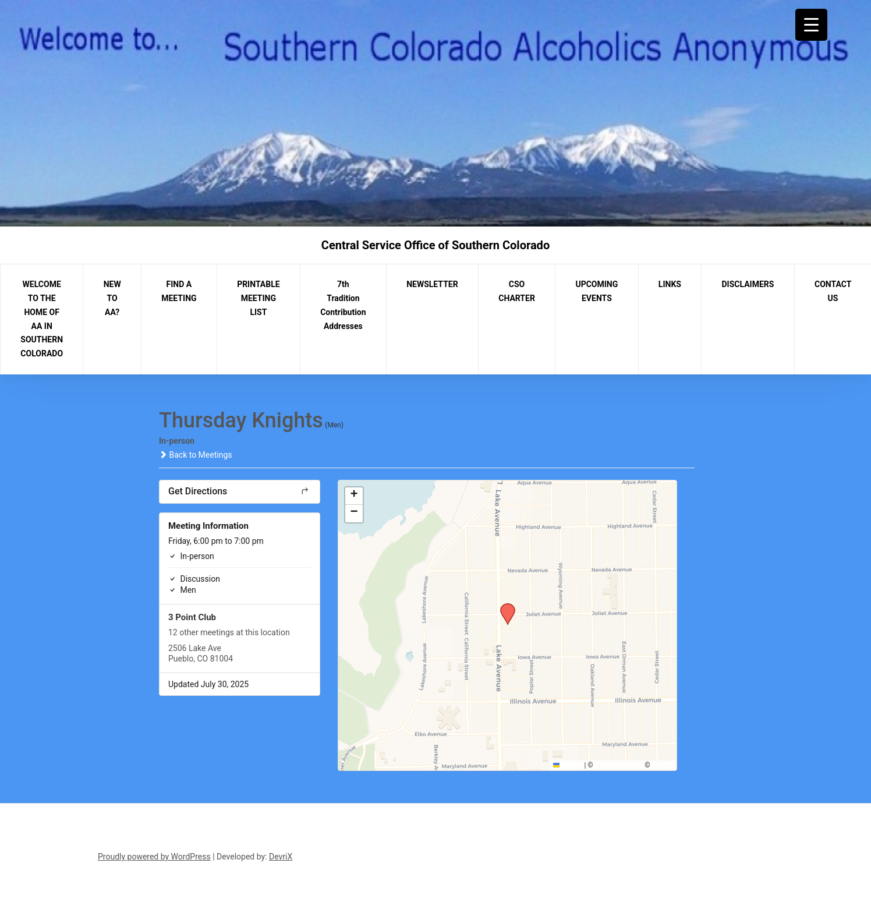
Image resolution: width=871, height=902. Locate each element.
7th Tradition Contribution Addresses (343, 305)
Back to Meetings (195, 454)
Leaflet (568, 765)
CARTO (663, 765)
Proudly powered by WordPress (154, 856)
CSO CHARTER (516, 291)
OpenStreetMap (619, 765)
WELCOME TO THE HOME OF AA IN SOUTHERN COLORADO (41, 319)
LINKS (669, 284)
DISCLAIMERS (748, 284)
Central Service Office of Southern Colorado (435, 245)
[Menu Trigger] (811, 25)
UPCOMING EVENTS (596, 291)
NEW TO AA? (112, 298)
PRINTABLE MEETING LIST (258, 298)
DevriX (280, 856)
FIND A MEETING (178, 291)
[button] (503, 606)
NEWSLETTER (432, 284)
